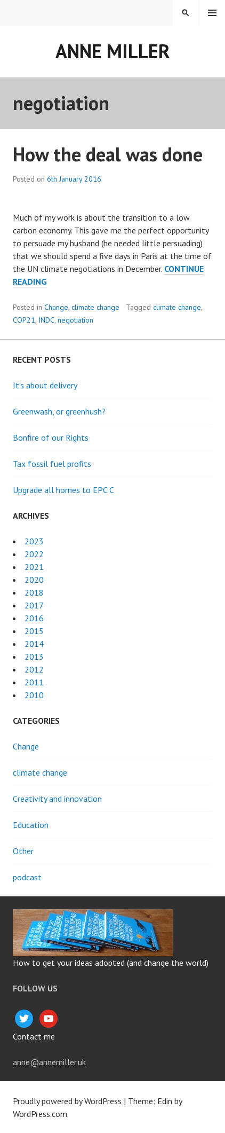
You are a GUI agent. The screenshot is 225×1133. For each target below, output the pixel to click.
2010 (34, 695)
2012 (34, 669)
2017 (34, 605)
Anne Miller (112, 51)
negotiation (75, 320)
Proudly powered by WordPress (67, 1101)
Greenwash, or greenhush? (59, 411)
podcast (27, 877)
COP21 (24, 320)
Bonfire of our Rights (51, 437)
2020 (34, 579)
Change (56, 307)
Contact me (34, 1036)
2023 (34, 541)
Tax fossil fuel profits (52, 463)
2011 (34, 682)
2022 (34, 554)
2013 (34, 656)
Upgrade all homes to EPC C (63, 490)
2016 (34, 618)
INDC (46, 320)
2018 (34, 592)
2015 (34, 631)
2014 (34, 643)
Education (31, 824)
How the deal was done (108, 154)
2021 (34, 566)
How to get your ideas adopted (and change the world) (110, 962)
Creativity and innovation (57, 798)
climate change (95, 307)
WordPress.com (40, 1113)
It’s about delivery (45, 385)
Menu (212, 12)
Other (23, 851)
